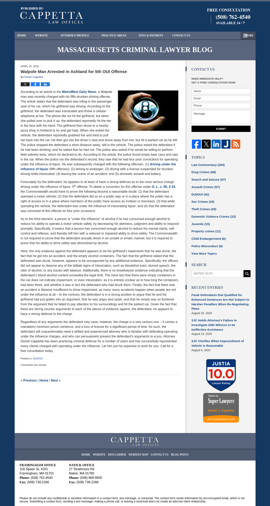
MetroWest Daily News (79, 92)
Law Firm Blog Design (231, 497)
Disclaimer (119, 440)
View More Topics (203, 249)
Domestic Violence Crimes (212, 213)
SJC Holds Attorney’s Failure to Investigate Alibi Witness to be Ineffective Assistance (220, 316)
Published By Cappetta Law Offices (228, 16)
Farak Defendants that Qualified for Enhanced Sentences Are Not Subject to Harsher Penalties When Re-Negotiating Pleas (218, 296)
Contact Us (235, 35)
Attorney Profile (81, 35)
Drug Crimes (203, 171)
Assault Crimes (205, 185)
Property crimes (205, 227)
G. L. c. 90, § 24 (163, 186)
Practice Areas (121, 35)
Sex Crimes (202, 199)
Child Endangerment (207, 235)
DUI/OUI (38, 358)
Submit (221, 128)
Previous (29, 380)
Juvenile (200, 220)
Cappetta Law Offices (56, 497)
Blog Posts (175, 440)
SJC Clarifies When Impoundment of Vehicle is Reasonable (216, 331)
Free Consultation (198, 35)
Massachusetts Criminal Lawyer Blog (51, 15)
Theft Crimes (203, 206)
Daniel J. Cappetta (221, 398)
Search (247, 269)
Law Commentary (207, 164)
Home (25, 35)
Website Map (138, 440)
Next (56, 380)
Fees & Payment (158, 35)
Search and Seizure (207, 178)
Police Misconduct (206, 242)
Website (48, 35)
